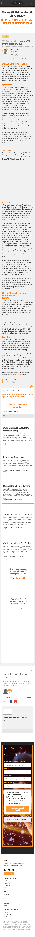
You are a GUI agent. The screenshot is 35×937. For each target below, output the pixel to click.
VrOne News (28, 697)
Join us (24, 380)
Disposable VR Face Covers (14, 499)
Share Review (25, 59)
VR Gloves (5, 36)
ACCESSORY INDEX (10, 411)
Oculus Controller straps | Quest (15, 556)
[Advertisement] (17, 638)
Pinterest (6, 899)
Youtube (6, 901)
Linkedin (6, 905)
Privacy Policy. (17, 794)
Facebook (6, 894)
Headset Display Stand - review (14, 528)
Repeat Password (10, 783)
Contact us (8, 873)
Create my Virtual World (17, 809)
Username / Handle (14, 762)
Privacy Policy (7, 914)
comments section (16, 374)
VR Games (7, 885)
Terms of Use (7, 912)
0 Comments (8, 697)
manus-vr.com (25, 333)
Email (6, 769)
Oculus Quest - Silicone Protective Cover (17, 470)
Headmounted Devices (10, 881)
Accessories (7, 883)
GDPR (5, 916)
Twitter (5, 896)
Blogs (5, 887)
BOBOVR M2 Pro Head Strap (14, 444)
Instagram (6, 903)
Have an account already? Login (17, 819)
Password (8, 776)
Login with (6, 701)
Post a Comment (14, 59)
